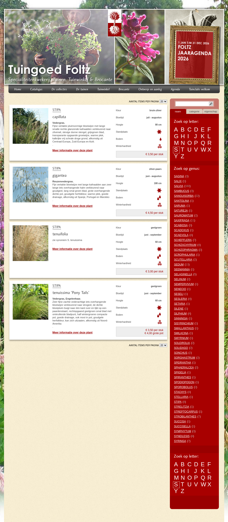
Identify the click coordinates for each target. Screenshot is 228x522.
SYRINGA (180, 441)
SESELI (178, 294)
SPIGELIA (180, 372)
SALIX (178, 181)
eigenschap (210, 111)
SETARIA (179, 303)
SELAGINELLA (183, 274)
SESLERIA (180, 298)
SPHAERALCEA (184, 367)
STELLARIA (181, 397)
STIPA (178, 401)
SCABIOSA (181, 225)
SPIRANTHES (182, 377)
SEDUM (179, 264)
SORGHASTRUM (184, 357)
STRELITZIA (181, 406)
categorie (194, 111)
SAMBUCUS (181, 191)
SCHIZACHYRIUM (185, 245)
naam (178, 111)
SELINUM (180, 279)
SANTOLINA (181, 200)
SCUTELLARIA (183, 259)
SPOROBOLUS (183, 387)
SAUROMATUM (183, 215)
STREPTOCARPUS (186, 411)
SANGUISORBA (184, 195)
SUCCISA (180, 421)
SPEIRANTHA (182, 362)
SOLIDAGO (181, 347)
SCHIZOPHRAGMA (186, 249)
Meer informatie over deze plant (73, 150)
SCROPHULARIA (184, 254)
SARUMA (179, 205)
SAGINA (179, 176)
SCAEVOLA (181, 235)
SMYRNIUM (181, 338)
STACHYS (180, 392)
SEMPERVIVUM (184, 284)
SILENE (179, 308)
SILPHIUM (180, 313)
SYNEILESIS (182, 436)
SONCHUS (180, 352)
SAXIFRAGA (181, 220)
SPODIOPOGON (184, 382)
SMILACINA (181, 333)
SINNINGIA (181, 318)
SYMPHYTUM (182, 431)
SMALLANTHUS (184, 328)
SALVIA (178, 186)
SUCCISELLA (182, 426)
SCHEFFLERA (183, 240)
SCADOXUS (181, 230)
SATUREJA (181, 210)
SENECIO (180, 289)
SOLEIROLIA (182, 343)
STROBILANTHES (185, 416)
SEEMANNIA (182, 269)
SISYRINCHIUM (183, 323)
